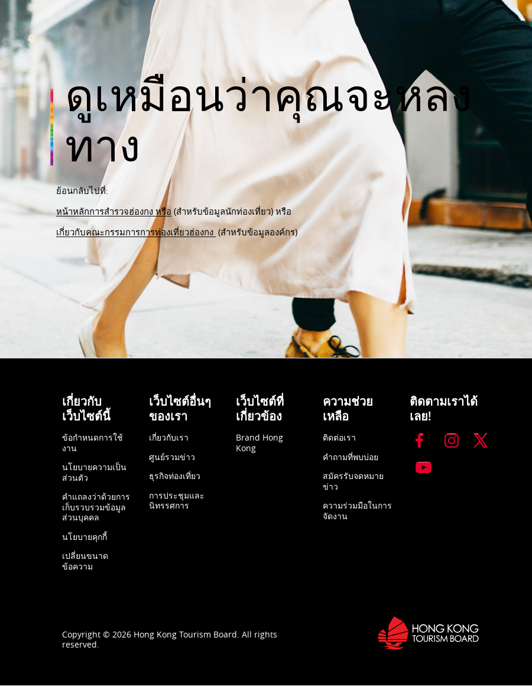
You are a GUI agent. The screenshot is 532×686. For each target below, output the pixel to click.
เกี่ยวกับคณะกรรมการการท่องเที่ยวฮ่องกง (136, 232)
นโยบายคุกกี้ (84, 536)
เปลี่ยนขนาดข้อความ (85, 561)
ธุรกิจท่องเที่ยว (174, 475)
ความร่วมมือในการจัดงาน (357, 511)
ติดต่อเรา (339, 437)
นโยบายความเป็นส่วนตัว (94, 472)
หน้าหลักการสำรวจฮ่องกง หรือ (113, 211)
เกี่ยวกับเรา (169, 437)
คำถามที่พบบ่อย (350, 456)
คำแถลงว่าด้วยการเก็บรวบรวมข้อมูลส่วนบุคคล (96, 507)
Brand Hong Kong (259, 443)
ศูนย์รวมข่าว (172, 456)
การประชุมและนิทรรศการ (177, 501)
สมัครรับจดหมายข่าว (353, 481)
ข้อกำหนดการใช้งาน (92, 443)
